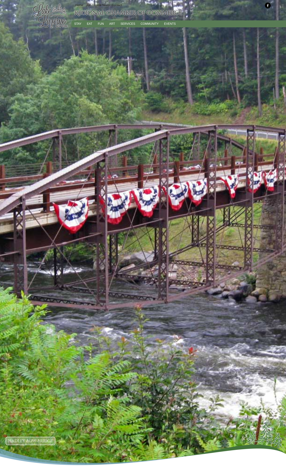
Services (127, 23)
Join (88, 5)
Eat (89, 23)
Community (150, 23)
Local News (102, 5)
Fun (101, 23)
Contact (117, 5)
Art (112, 23)
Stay (77, 23)
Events (170, 23)
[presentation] (270, 5)
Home (79, 5)
